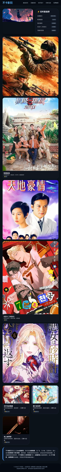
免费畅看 (55, 3)
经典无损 (48, 3)
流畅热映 (33, 3)
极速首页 (25, 3)
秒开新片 (40, 3)
